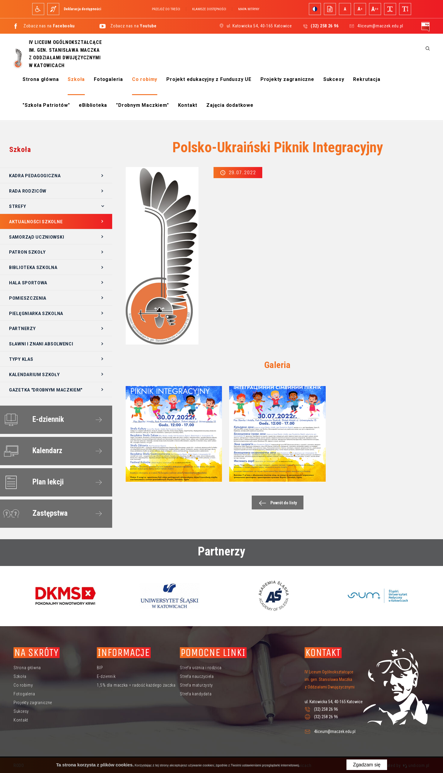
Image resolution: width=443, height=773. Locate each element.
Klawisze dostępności (209, 9)
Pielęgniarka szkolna (36, 313)
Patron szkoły (27, 252)
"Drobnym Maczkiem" (142, 105)
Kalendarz (31, 451)
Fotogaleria (108, 79)
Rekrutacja (366, 79)
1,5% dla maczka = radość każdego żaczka (136, 685)
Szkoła (76, 79)
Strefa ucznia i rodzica (200, 667)
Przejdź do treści (166, 9)
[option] (66, 596)
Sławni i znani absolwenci (41, 344)
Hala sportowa (28, 282)
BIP (100, 667)
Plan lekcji (32, 482)
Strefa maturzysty (196, 685)
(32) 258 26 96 (326, 709)
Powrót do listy (276, 502)
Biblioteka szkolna (33, 267)
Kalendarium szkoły (34, 374)
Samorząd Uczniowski (36, 237)
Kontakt (188, 105)
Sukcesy (333, 79)
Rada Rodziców (27, 191)
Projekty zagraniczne (287, 79)
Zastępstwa (34, 513)
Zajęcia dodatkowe (230, 105)
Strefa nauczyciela (197, 676)
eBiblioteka (93, 105)
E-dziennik (32, 419)
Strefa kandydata (195, 693)
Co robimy (144, 79)
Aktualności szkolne (36, 221)
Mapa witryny (248, 9)
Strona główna (41, 79)
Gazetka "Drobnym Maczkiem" (45, 390)
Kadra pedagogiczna (35, 175)
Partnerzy (22, 328)
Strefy (17, 206)
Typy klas (21, 359)
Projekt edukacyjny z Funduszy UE (208, 79)
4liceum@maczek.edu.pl (380, 25)
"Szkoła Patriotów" (46, 105)
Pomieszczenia (27, 298)
